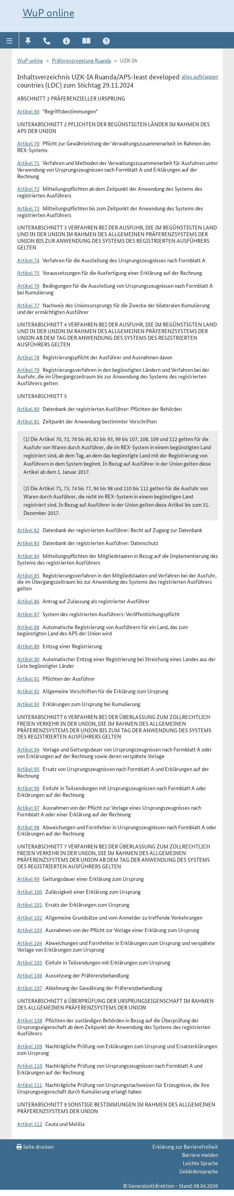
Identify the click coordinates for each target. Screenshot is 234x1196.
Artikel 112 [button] (29, 1124)
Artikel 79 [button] (28, 369)
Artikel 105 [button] (29, 962)
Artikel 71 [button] (28, 163)
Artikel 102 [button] (29, 917)
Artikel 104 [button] (29, 943)
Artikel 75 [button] (28, 272)
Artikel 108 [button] (29, 1020)
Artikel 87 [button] (28, 614)
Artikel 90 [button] (28, 659)
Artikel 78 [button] (28, 357)
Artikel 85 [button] (28, 575)
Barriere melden (200, 1154)
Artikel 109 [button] (29, 1046)
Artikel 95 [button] (28, 769)
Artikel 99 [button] (28, 878)
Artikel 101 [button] (29, 904)
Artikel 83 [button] (28, 543)
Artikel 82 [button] (28, 530)
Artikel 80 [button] (28, 408)
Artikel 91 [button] (28, 678)
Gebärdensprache (198, 1171)
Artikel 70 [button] (28, 143)
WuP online (48, 13)
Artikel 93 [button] (28, 704)
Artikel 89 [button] (28, 646)
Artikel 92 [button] (28, 691)
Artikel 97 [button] (28, 807)
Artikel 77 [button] (28, 305)
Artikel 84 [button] (28, 555)
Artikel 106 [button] (29, 975)
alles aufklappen (200, 76)
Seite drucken (35, 1146)
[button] (9, 40)
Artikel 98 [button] (28, 827)
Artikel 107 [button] (29, 988)
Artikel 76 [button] (28, 285)
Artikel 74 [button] (28, 260)
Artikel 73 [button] (28, 208)
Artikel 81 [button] (28, 421)
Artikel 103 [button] (29, 930)
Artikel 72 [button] (28, 188)
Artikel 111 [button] (29, 1084)
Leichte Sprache (200, 1163)
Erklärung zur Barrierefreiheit (185, 1146)
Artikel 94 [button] (28, 749)
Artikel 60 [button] (28, 111)
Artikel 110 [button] (29, 1065)
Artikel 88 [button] (28, 627)
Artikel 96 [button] (28, 788)
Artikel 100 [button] (29, 891)
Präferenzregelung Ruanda (81, 60)
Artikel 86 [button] (28, 601)
